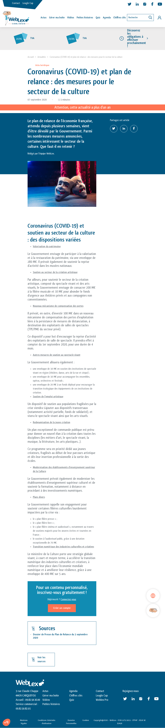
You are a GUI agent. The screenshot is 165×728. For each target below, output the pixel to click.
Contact (16, 3)
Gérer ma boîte (57, 17)
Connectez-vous (68, 599)
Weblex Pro (102, 700)
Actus (43, 17)
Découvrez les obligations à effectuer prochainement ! (136, 38)
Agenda (107, 17)
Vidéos (70, 17)
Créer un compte (62, 608)
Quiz (98, 17)
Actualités (41, 57)
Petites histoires (85, 17)
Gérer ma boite (50, 695)
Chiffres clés (119, 17)
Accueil (31, 57)
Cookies (85, 720)
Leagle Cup (28, 3)
